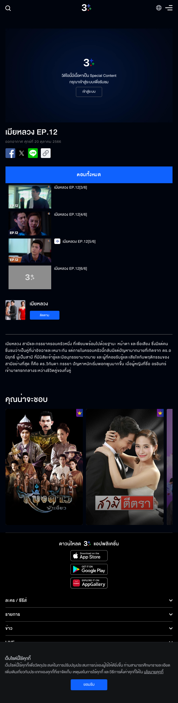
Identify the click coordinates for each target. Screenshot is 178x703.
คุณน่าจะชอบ (26, 400)
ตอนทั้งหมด (89, 175)
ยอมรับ (89, 684)
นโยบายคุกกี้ (153, 672)
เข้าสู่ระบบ (88, 91)
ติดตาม (44, 315)
